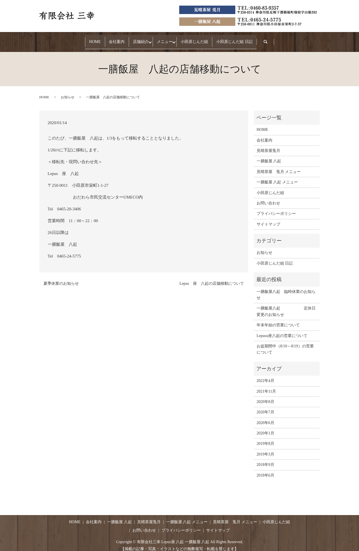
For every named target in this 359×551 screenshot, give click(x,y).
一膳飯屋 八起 (269, 156)
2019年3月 (265, 449)
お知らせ (67, 92)
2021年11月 (266, 386)
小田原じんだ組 (207, 39)
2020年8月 (265, 396)
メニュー (169, 39)
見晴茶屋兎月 (268, 145)
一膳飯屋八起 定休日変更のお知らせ (286, 306)
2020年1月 (265, 428)
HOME (73, 39)
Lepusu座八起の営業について (282, 330)
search (296, 39)
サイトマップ (268, 219)
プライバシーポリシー (276, 208)
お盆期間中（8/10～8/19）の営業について (285, 344)
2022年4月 (265, 375)
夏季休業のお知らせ (61, 278)
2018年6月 (265, 470)
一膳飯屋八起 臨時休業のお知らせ (286, 289)
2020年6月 (265, 417)
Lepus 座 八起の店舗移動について (212, 278)
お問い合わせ (268, 198)
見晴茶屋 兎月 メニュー (279, 166)
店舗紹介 (137, 39)
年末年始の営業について (278, 320)
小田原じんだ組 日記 (256, 39)
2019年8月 (265, 438)
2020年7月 (265, 407)
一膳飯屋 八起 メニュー (277, 177)
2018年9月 (265, 459)
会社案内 (104, 39)
